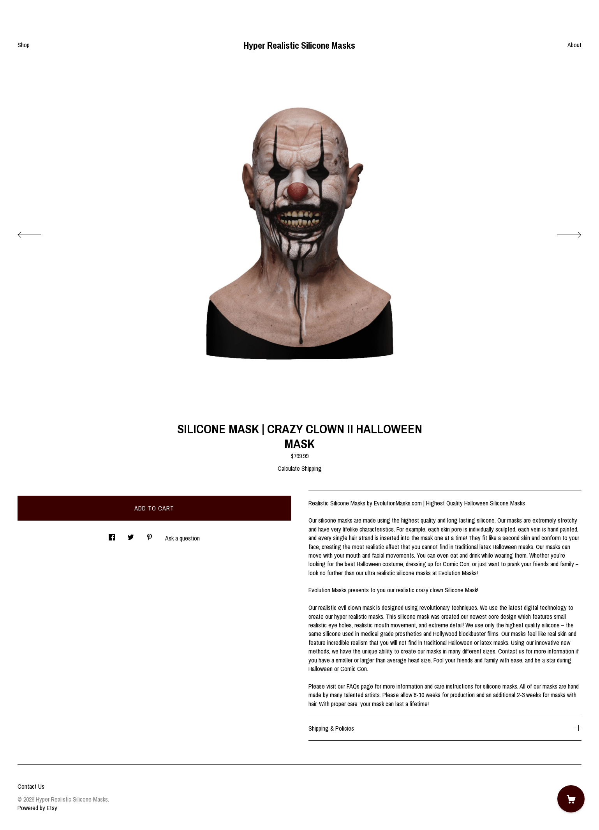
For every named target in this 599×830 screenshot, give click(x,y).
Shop (24, 45)
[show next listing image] (562, 232)
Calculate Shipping (300, 468)
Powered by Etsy (37, 808)
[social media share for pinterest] (149, 534)
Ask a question (182, 538)
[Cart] (571, 798)
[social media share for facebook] (112, 534)
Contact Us (31, 786)
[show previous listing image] (37, 232)
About (574, 45)
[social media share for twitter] (130, 534)
